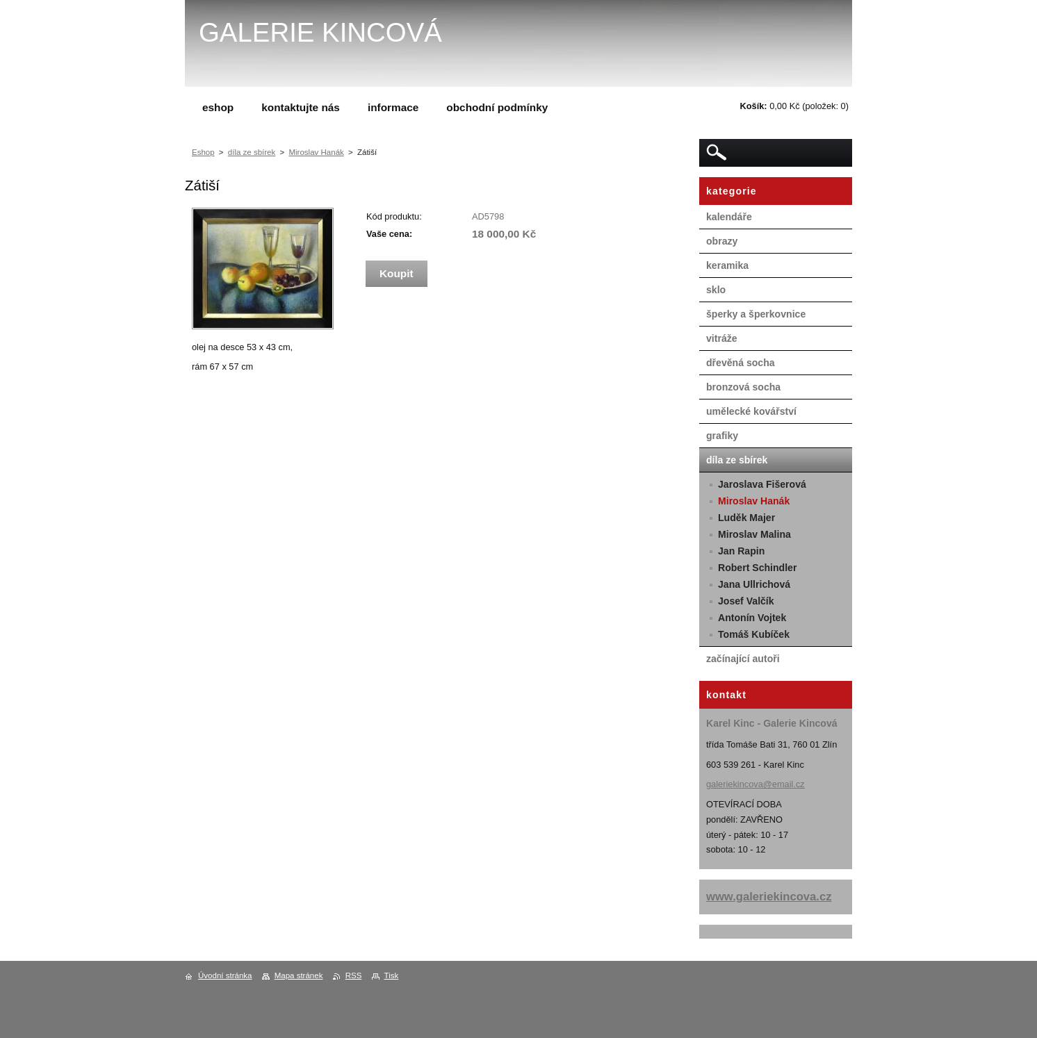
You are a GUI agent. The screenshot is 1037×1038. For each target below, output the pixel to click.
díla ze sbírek (252, 152)
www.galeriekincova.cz (769, 896)
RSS (353, 975)
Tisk (391, 975)
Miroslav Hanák (315, 152)
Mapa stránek (299, 975)
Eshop (203, 152)
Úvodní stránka (225, 975)
